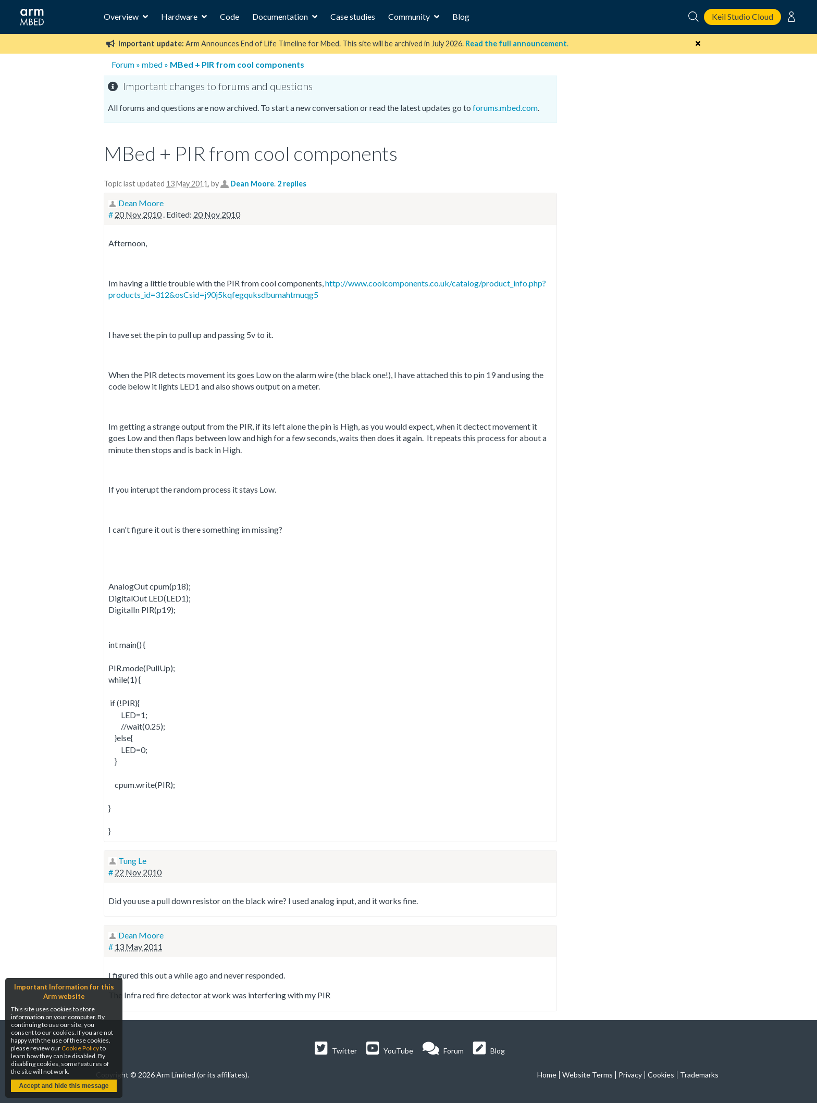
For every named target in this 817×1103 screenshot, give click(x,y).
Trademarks (699, 1074)
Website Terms (587, 1074)
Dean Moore (252, 183)
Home (546, 1074)
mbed (152, 64)
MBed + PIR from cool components (237, 64)
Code (229, 16)
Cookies (661, 1074)
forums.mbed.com (505, 107)
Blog (460, 16)
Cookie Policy (80, 1048)
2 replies (291, 183)
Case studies (352, 16)
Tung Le (132, 861)
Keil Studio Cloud (742, 16)
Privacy (630, 1074)
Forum (123, 64)
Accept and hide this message (63, 1085)
